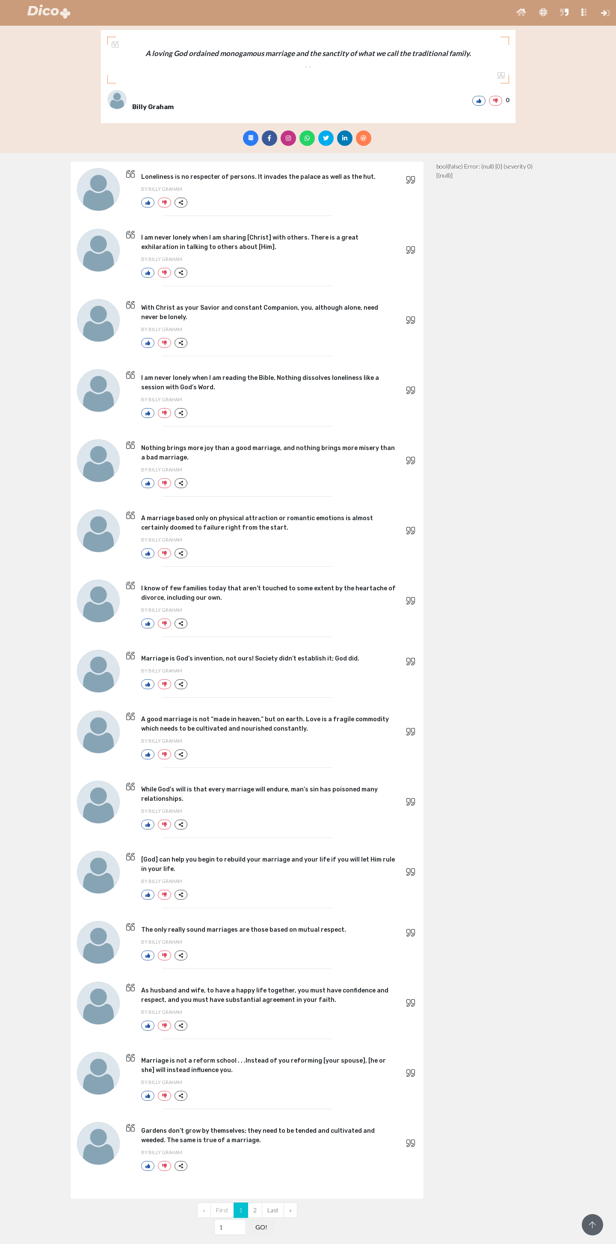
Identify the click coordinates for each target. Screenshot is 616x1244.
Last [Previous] (272, 1210)
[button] (521, 13)
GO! (261, 1227)
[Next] (290, 1210)
